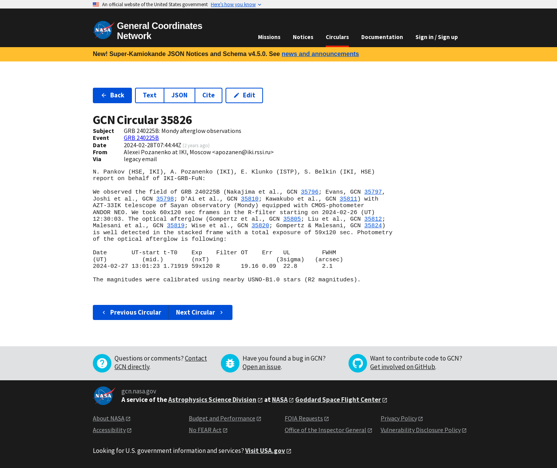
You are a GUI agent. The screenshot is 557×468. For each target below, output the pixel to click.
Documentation (382, 37)
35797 (373, 192)
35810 (250, 199)
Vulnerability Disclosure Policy (421, 430)
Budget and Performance (222, 418)
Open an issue (262, 366)
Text (150, 95)
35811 (348, 199)
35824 (373, 226)
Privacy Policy (399, 418)
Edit (244, 95)
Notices (303, 37)
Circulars (337, 37)
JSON (179, 95)
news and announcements (320, 54)
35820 (260, 226)
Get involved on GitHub (402, 366)
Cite (208, 95)
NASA (280, 399)
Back (112, 95)
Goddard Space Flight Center (338, 399)
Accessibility (109, 430)
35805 (292, 219)
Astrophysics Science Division (212, 399)
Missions (269, 37)
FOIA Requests (304, 418)
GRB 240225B (141, 137)
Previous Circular (131, 312)
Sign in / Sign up (436, 37)
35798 (165, 199)
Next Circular (200, 312)
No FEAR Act (205, 430)
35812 (373, 219)
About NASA (109, 418)
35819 (176, 226)
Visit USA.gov (265, 450)
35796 (310, 192)
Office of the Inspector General (325, 430)
